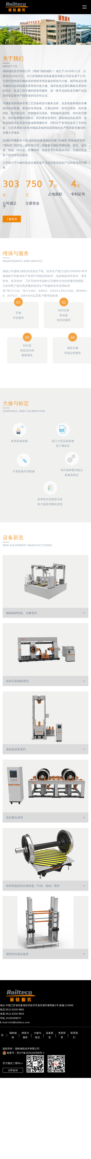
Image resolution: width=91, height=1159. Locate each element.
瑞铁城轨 (13, 1035)
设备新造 (49, 1035)
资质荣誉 (62, 1035)
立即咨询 (13, 1070)
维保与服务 (25, 1035)
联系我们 (74, 1035)
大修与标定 (37, 1035)
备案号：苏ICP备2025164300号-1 (25, 1052)
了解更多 (12, 219)
